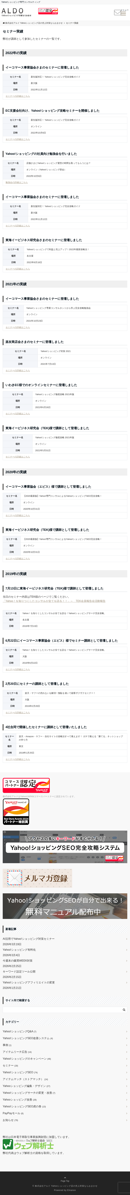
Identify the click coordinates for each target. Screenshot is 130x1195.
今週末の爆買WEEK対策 (17, 960)
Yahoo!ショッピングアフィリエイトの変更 (29, 982)
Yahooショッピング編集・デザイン (26, 1086)
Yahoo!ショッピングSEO (20, 1072)
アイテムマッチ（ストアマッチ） (25, 1079)
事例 (7, 1045)
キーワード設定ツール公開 (19, 971)
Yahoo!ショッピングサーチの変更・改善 (29, 1092)
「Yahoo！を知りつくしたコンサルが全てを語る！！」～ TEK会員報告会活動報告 (54, 601)
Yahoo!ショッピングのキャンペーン (27, 1058)
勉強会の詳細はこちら (17, 182)
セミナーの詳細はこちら (18, 96)
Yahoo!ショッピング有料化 (19, 949)
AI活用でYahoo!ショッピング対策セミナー (29, 938)
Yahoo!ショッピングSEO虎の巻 (24, 1106)
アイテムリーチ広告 (17, 1051)
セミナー (10, 1065)
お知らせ (10, 1120)
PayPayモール (13, 1113)
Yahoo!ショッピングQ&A (19, 1031)
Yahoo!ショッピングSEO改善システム (28, 1038)
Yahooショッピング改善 (20, 1099)
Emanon (71, 1190)
